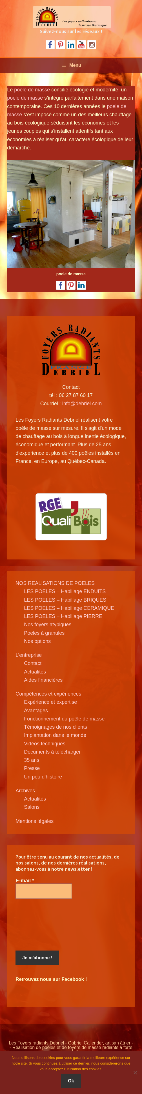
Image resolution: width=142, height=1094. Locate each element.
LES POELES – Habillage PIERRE (63, 616)
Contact (32, 663)
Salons (31, 807)
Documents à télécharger (52, 752)
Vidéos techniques (44, 744)
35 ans (31, 760)
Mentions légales (34, 821)
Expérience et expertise (50, 702)
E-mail (24, 880)
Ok (71, 1080)
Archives (25, 790)
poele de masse (32, 90)
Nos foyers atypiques (47, 624)
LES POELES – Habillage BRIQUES (65, 600)
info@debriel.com (82, 403)
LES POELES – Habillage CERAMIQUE (69, 608)
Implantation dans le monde (55, 735)
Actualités (35, 672)
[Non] (135, 1072)
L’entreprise (28, 655)
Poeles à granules (44, 633)
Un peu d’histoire (43, 777)
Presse (32, 768)
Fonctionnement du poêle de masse (64, 719)
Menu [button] (75, 65)
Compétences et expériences (48, 694)
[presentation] (38, 924)
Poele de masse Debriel (71, 17)
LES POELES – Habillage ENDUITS (65, 591)
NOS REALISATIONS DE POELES (55, 583)
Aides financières (43, 680)
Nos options (37, 641)
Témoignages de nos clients (55, 727)
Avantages (36, 710)
